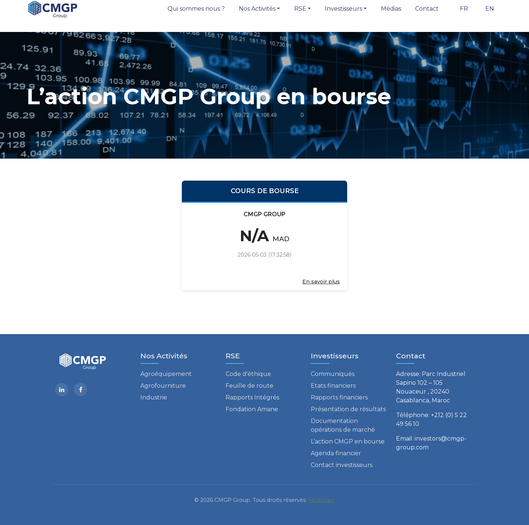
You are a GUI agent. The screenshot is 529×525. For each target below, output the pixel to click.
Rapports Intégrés (252, 397)
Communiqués (333, 373)
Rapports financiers (339, 397)
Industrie (153, 397)
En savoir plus (321, 281)
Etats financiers (333, 385)
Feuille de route (249, 385)
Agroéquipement (166, 373)
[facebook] (80, 389)
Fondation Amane (252, 409)
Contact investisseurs (342, 464)
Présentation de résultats (348, 409)
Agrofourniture (163, 385)
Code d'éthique (248, 373)
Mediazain (321, 500)
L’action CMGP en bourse (348, 441)
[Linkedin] (61, 389)
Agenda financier (336, 453)
